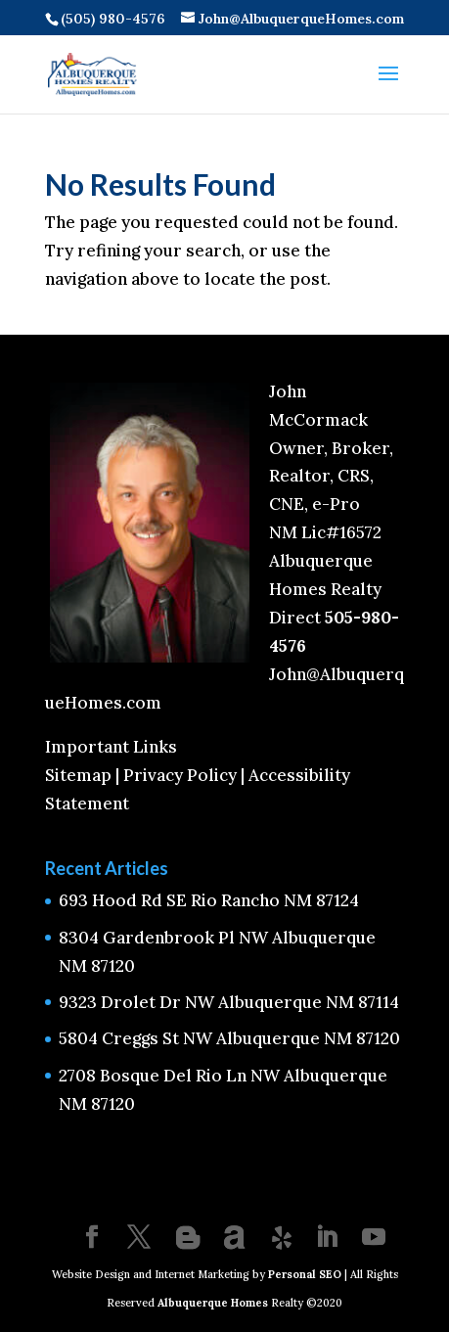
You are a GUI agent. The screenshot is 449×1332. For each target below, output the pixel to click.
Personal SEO (304, 1274)
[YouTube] (373, 1239)
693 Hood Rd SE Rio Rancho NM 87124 (209, 900)
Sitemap (78, 775)
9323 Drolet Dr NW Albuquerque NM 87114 (229, 1002)
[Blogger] (187, 1238)
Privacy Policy (180, 775)
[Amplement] (234, 1238)
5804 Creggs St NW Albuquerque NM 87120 (229, 1038)
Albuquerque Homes (212, 1302)
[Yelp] (281, 1238)
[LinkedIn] (326, 1239)
